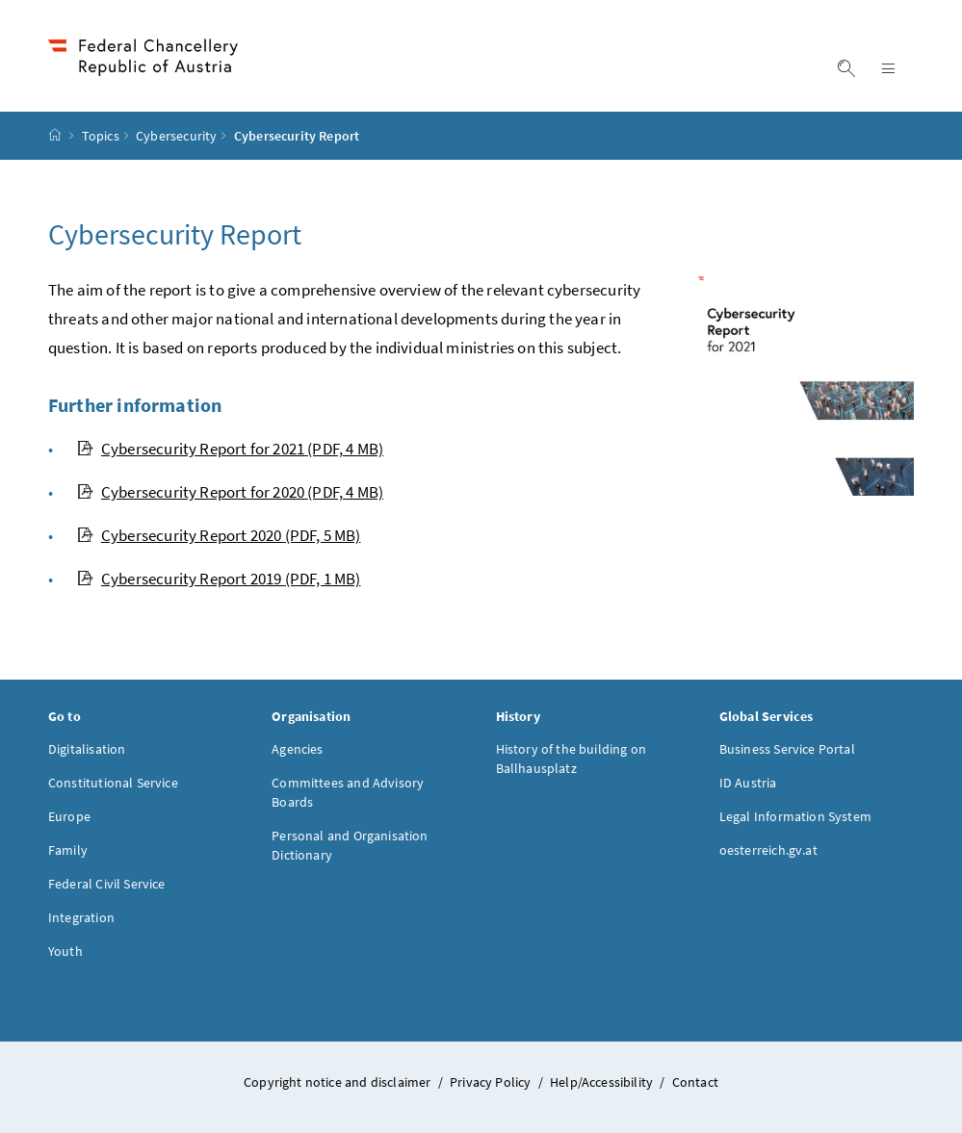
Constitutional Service (113, 782)
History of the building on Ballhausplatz (571, 758)
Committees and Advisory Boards (348, 792)
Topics (100, 135)
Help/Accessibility (603, 1082)
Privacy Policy (492, 1082)
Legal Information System (795, 816)
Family (68, 850)
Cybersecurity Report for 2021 (230, 448)
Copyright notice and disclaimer (339, 1082)
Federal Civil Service (107, 883)
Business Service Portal (787, 749)
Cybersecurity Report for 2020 (230, 491)
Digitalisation (86, 749)
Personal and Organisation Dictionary (350, 845)
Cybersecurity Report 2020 (219, 535)
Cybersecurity (176, 135)
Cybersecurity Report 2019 (219, 578)
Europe (69, 816)
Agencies (297, 749)
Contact (695, 1082)
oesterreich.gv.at (768, 850)
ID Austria (748, 782)
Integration (81, 917)
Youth (65, 951)
